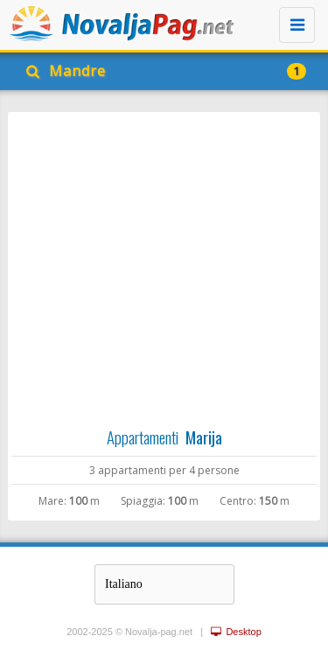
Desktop (236, 631)
